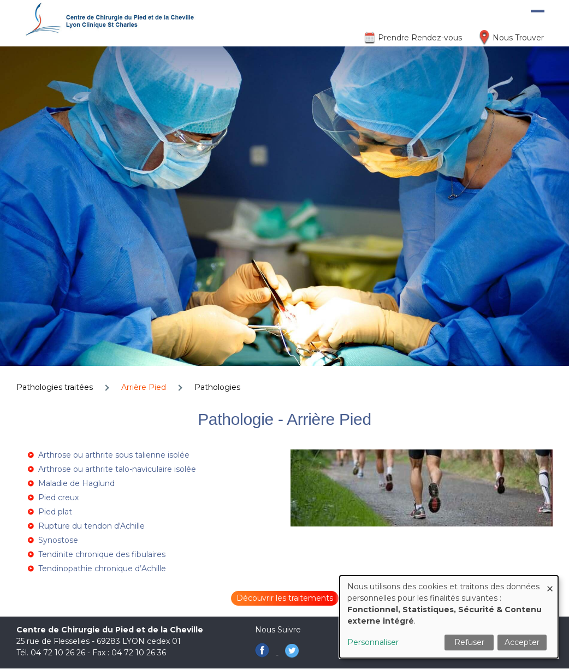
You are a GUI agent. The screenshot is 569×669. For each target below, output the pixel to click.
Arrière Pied (143, 387)
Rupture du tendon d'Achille (91, 526)
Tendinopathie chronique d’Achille (102, 568)
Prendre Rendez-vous (420, 38)
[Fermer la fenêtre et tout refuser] (550, 582)
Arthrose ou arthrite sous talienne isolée (113, 455)
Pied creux (58, 497)
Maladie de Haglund (76, 483)
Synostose (58, 540)
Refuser (469, 642)
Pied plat (55, 512)
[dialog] (449, 617)
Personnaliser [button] (373, 642)
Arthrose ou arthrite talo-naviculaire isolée (117, 469)
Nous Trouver (518, 38)
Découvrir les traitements (284, 598)
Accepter (522, 642)
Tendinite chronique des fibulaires (101, 554)
